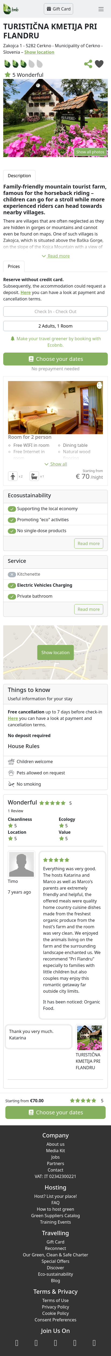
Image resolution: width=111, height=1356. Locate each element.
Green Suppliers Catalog (55, 1216)
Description (19, 176)
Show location (39, 52)
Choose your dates (55, 358)
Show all (55, 464)
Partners (55, 1163)
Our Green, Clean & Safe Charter (55, 1255)
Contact (55, 1170)
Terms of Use (55, 1300)
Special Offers (56, 1261)
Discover (55, 1268)
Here (25, 292)
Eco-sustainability (55, 1274)
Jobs (55, 1157)
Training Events (55, 1222)
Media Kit (55, 1151)
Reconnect (55, 1248)
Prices (14, 266)
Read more (55, 256)
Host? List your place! (55, 1196)
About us (55, 1144)
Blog (55, 1281)
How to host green (55, 1209)
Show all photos (90, 151)
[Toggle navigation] (101, 8)
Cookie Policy (55, 1313)
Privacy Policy (55, 1307)
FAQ (55, 1203)
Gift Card (58, 9)
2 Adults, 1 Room (55, 326)
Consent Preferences (55, 1320)
